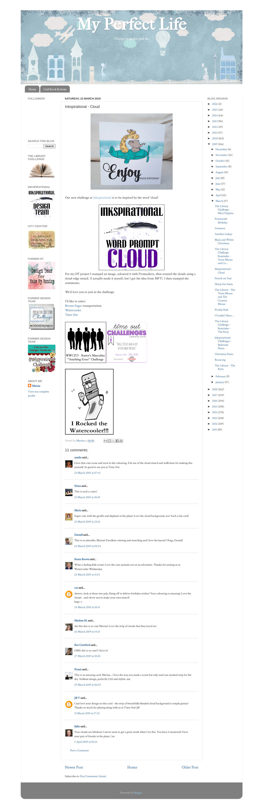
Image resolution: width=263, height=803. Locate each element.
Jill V (77, 698)
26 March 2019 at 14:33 (87, 632)
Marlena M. (80, 620)
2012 (215, 424)
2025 (215, 110)
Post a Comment (79, 750)
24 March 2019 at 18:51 (87, 607)
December (222, 149)
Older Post (190, 767)
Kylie (77, 726)
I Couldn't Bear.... (224, 315)
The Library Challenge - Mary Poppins (224, 209)
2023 (215, 121)
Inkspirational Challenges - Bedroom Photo (223, 343)
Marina (36, 386)
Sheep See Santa (224, 284)
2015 (215, 406)
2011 (215, 429)
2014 (215, 412)
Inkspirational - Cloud (223, 270)
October (220, 161)
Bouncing (220, 360)
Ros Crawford (82, 645)
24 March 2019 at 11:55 (87, 575)
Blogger (138, 793)
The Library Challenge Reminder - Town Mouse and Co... (224, 256)
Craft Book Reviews (55, 89)
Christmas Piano (224, 354)
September (222, 166)
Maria (77, 510)
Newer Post (74, 767)
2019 (215, 144)
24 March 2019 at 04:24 (87, 546)
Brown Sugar (73, 306)
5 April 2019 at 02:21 (85, 742)
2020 (215, 138)
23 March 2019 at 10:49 (87, 497)
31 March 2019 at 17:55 (87, 713)
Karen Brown (81, 559)
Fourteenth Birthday (221, 220)
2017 (215, 395)
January (220, 382)
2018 (215, 389)
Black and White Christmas (224, 241)
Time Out (72, 315)
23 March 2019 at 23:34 (87, 522)
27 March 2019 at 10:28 (87, 656)
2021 (215, 133)
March (220, 201)
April (219, 195)
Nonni (78, 669)
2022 (215, 127)
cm (76, 588)
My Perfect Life (131, 24)
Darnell (78, 535)
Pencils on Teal (223, 278)
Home (32, 89)
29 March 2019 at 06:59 (87, 685)
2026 (215, 104)
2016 (215, 401)
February (221, 376)
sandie (78, 457)
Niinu (77, 486)
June (218, 184)
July (218, 178)
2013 (215, 418)
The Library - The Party (225, 367)
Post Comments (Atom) (93, 776)
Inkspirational (102, 198)
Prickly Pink (221, 310)
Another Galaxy (223, 234)
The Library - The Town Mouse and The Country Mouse (225, 297)
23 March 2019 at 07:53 (87, 473)
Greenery (220, 228)
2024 (215, 115)
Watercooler (73, 310)
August (220, 172)
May (218, 189)
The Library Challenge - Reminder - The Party (223, 326)
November (222, 155)
